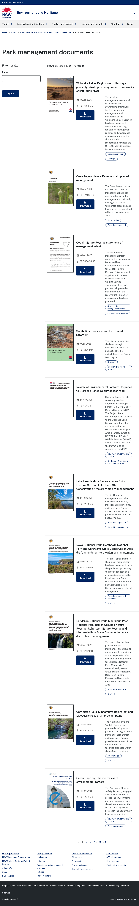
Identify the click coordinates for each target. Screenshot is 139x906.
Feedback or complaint (116, 865)
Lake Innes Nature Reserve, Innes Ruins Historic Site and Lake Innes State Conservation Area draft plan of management (105, 485)
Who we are (77, 857)
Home (4, 32)
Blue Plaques (8, 876)
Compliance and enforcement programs (50, 866)
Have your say (112, 861)
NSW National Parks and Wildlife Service (16, 862)
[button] (7, 24)
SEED (4, 872)
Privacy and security (80, 865)
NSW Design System (126, 899)
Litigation (41, 861)
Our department (10, 853)
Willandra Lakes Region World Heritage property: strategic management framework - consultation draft (105, 87)
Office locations (113, 857)
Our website (77, 861)
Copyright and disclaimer (82, 869)
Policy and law (44, 853)
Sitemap (6, 893)
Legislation (42, 857)
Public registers (44, 876)
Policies (40, 872)
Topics (14, 32)
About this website (82, 853)
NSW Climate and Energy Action (16, 857)
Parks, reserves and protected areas (36, 32)
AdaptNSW (7, 868)
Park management (63, 32)
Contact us (112, 853)
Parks (5, 72)
